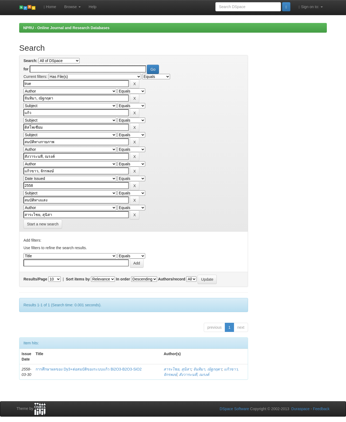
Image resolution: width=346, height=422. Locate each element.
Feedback (321, 409)
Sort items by (78, 279)
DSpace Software (234, 409)
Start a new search (43, 224)
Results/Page (35, 279)
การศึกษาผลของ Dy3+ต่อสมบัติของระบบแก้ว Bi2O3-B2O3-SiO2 (89, 369)
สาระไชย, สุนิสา (177, 369)
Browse (72, 7)
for (26, 69)
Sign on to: (310, 7)
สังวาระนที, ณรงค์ (194, 374)
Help (93, 7)
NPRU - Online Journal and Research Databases (66, 28)
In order (123, 279)
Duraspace (300, 409)
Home (50, 7)
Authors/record (171, 279)
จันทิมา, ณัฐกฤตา (207, 369)
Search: (30, 61)
